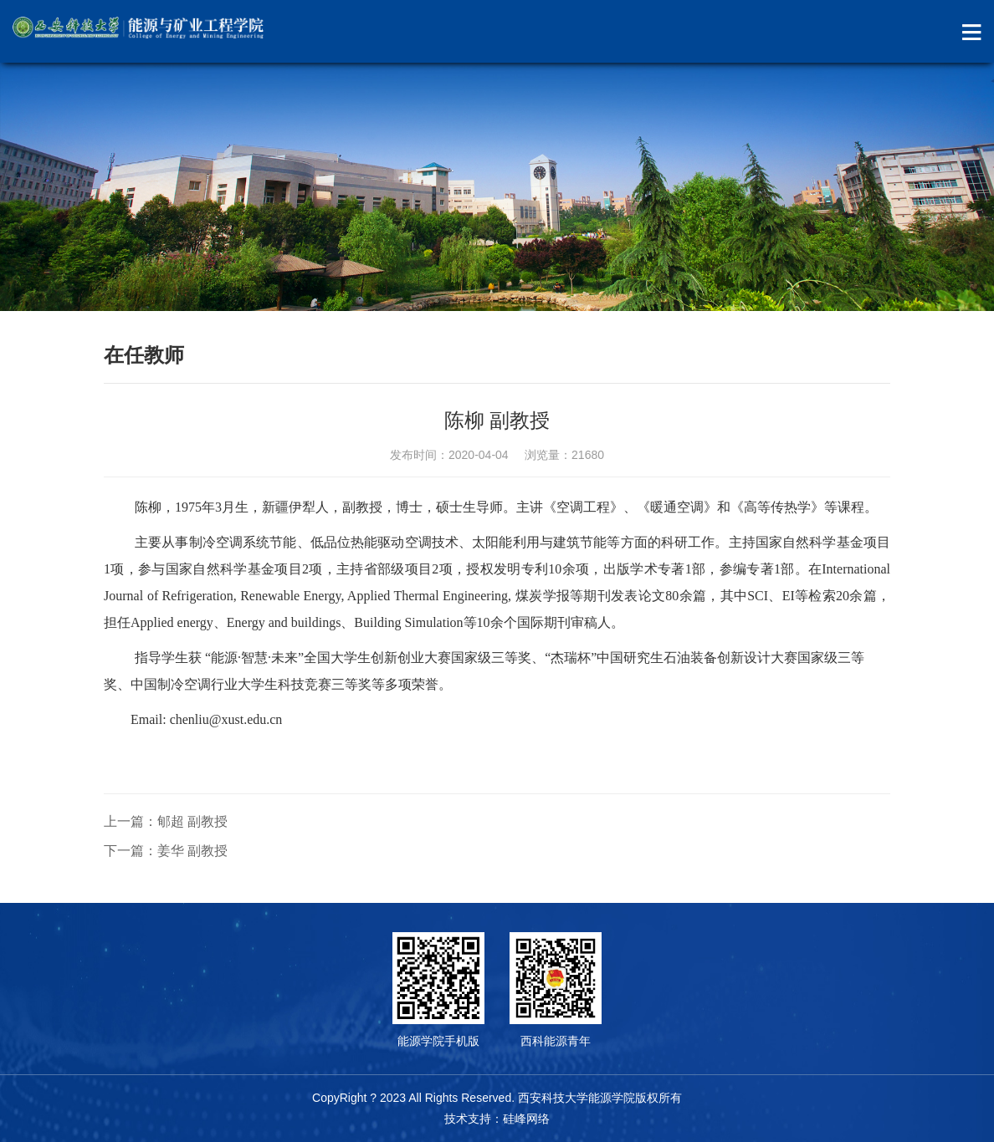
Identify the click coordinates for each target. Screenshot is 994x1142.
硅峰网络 (526, 1118)
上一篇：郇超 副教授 (166, 821)
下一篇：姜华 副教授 (166, 851)
